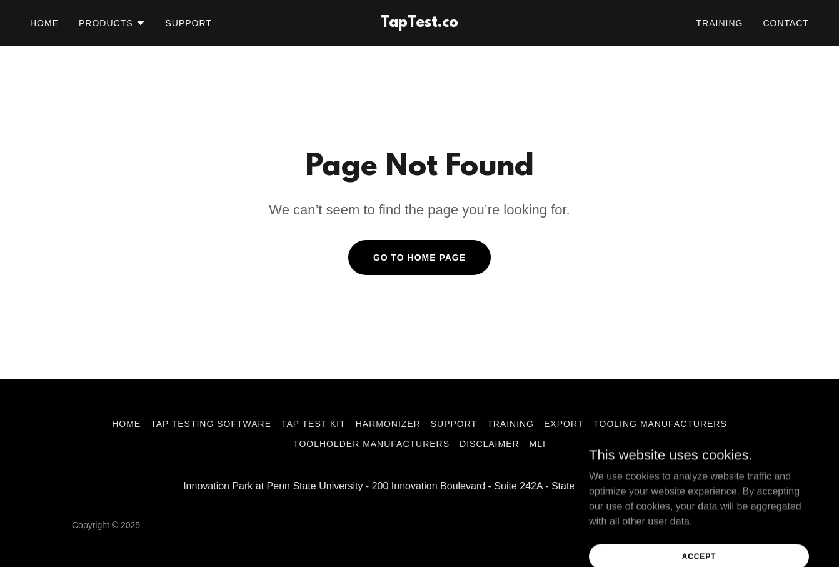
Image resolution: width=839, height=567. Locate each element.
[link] (419, 23)
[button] (112, 23)
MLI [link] (538, 444)
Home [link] (44, 23)
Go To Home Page (419, 258)
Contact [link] (786, 23)
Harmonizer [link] (388, 424)
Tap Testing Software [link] (211, 424)
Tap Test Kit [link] (313, 424)
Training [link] (719, 23)
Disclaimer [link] (490, 444)
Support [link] (189, 23)
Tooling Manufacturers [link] (660, 424)
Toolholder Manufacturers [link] (371, 444)
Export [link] (563, 424)
